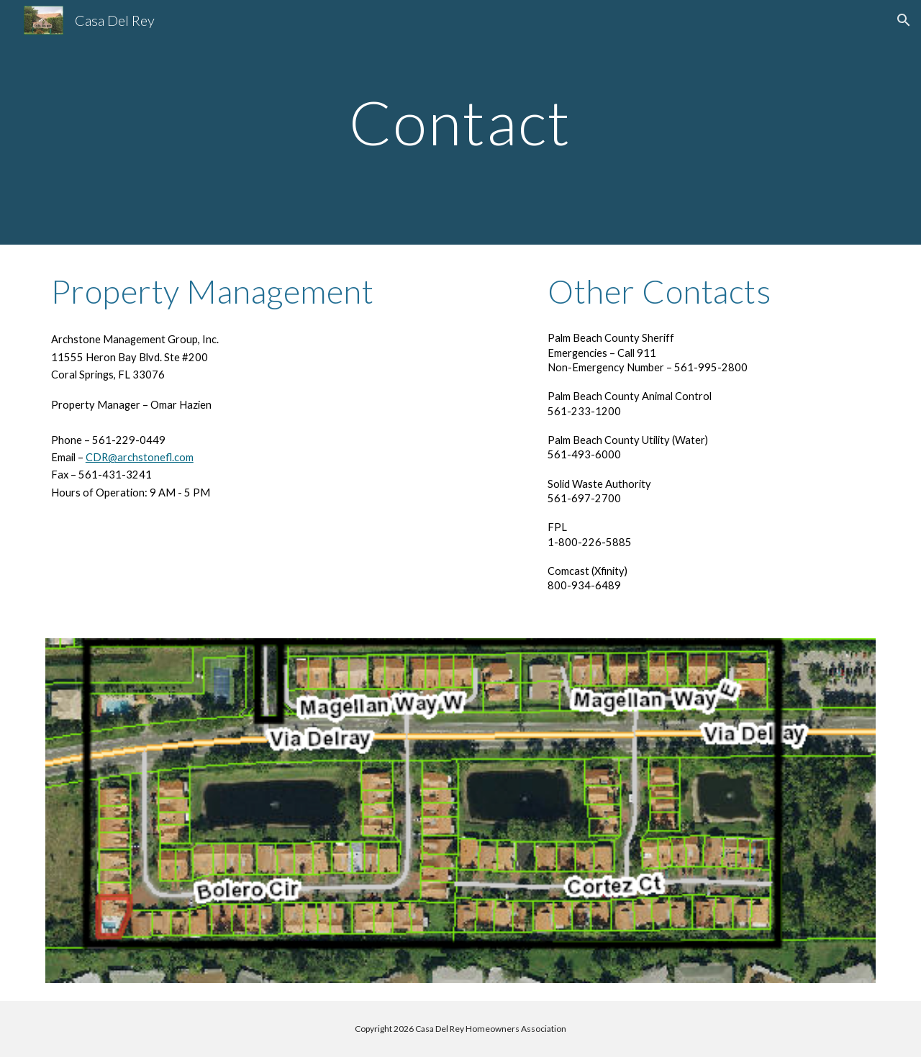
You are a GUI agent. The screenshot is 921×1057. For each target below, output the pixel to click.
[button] (903, 20)
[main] (460, 122)
